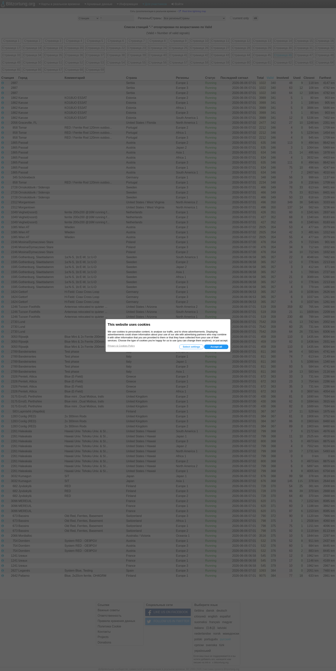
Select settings (191, 346)
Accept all (216, 346)
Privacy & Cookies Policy (121, 345)
